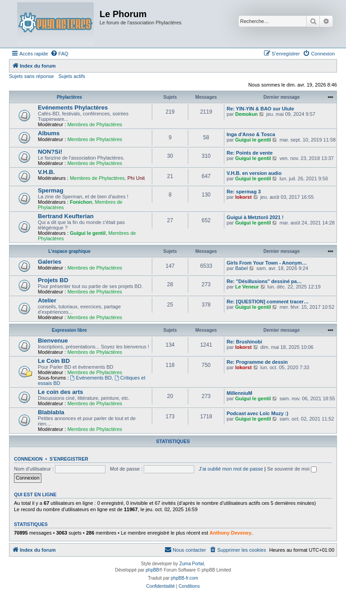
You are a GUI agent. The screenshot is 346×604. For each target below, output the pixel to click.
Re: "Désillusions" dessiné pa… (264, 281)
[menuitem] (59, 53)
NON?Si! (50, 151)
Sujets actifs (72, 76)
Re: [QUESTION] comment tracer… (268, 301)
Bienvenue (53, 340)
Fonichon (81, 202)
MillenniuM (239, 393)
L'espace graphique (69, 251)
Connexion (28, 459)
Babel (241, 268)
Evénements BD (91, 377)
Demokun (246, 114)
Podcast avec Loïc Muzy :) (257, 413)
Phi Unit (136, 178)
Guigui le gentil (253, 139)
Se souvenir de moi (292, 468)
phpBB (152, 569)
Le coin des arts (60, 392)
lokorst (243, 197)
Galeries (49, 261)
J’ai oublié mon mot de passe (231, 468)
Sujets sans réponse (31, 76)
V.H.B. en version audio (254, 173)
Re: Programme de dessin (257, 362)
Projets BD (53, 280)
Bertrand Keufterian (66, 216)
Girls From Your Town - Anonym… (267, 262)
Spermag (50, 190)
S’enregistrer (69, 459)
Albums (48, 133)
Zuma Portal (191, 563)
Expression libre (69, 330)
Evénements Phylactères (73, 107)
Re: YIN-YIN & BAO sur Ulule (260, 108)
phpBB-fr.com (184, 578)
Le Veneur (247, 286)
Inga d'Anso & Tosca (251, 134)
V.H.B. (46, 172)
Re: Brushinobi (244, 341)
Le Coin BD (54, 360)
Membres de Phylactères (94, 124)
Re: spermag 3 (244, 191)
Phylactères (69, 97)
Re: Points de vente (250, 153)
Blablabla (51, 412)
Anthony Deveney (230, 532)
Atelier (47, 300)
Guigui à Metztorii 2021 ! (255, 217)
